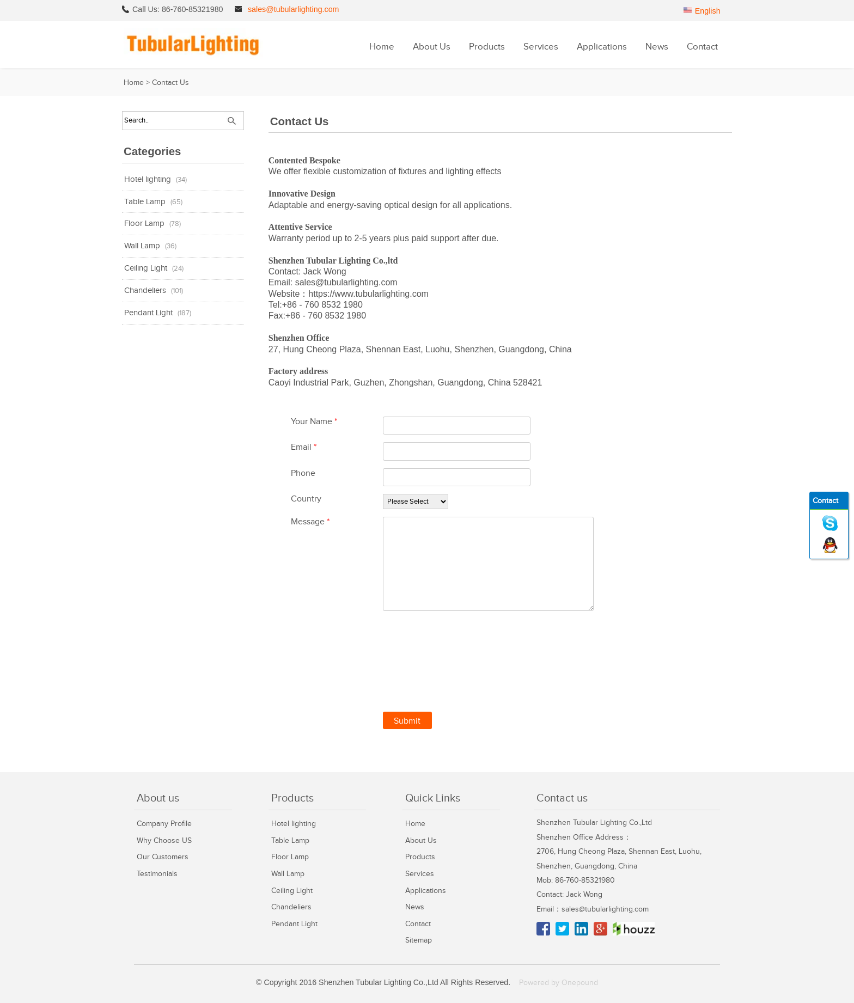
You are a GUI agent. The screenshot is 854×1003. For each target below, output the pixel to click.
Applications (602, 46)
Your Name (314, 422)
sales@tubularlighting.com (293, 9)
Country (306, 499)
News (656, 46)
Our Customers (162, 856)
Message (310, 522)
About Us (431, 46)
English (708, 11)
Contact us (562, 798)
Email (303, 447)
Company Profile (164, 823)
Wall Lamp (142, 245)
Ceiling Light (145, 268)
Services (540, 46)
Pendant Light (148, 312)
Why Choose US (164, 840)
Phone (303, 473)
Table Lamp (145, 201)
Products (487, 46)
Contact (702, 46)
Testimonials (157, 873)
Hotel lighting (147, 179)
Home (381, 46)
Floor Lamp (144, 223)
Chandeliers (145, 290)
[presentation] (465, 658)
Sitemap (418, 940)
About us (158, 798)
